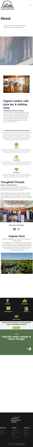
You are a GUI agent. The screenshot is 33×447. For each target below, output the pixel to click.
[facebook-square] (14, 229)
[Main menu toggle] (31, 5)
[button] (16, 328)
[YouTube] (26, 434)
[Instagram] (26, 432)
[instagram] (18, 229)
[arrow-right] (29, 349)
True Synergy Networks (20, 444)
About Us (1, 430)
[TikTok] (26, 436)
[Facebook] (26, 430)
